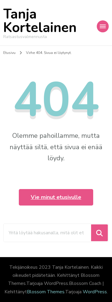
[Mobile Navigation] (103, 26)
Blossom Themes (46, 292)
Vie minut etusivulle (56, 197)
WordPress (95, 292)
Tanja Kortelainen (39, 21)
